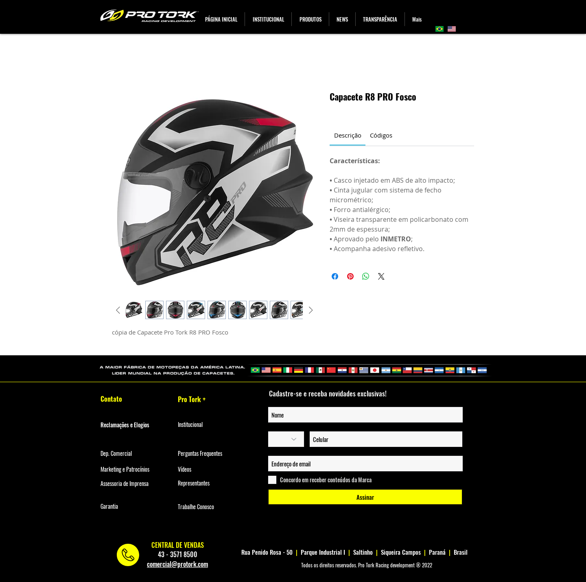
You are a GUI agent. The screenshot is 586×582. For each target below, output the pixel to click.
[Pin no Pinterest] (350, 276)
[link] (347, 135)
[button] (310, 19)
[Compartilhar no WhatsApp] (366, 276)
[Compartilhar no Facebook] (335, 276)
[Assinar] (365, 497)
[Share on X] (381, 276)
